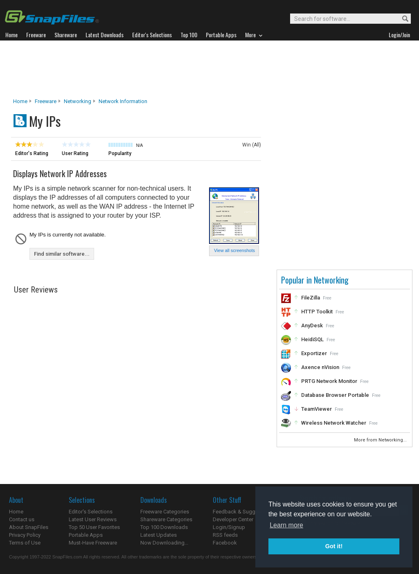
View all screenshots (234, 250)
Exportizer (314, 353)
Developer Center (233, 519)
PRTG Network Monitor (329, 381)
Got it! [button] (333, 546)
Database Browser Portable (335, 395)
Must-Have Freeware (93, 543)
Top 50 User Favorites (94, 527)
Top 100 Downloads (164, 527)
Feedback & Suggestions (243, 512)
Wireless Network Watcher (333, 423)
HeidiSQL (312, 339)
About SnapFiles (28, 527)
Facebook (225, 543)
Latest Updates (158, 535)
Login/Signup (229, 527)
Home (20, 101)
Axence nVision (320, 367)
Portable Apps (86, 535)
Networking (77, 101)
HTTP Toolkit (317, 311)
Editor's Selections (91, 512)
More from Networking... (381, 440)
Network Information (123, 101)
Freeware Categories (164, 512)
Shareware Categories (166, 519)
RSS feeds (225, 535)
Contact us (21, 519)
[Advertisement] (209, 69)
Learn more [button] (286, 525)
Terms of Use (25, 543)
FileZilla (310, 298)
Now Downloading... (164, 543)
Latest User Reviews (93, 519)
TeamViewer (316, 409)
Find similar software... (62, 254)
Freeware (45, 101)
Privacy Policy (25, 535)
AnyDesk (312, 325)
